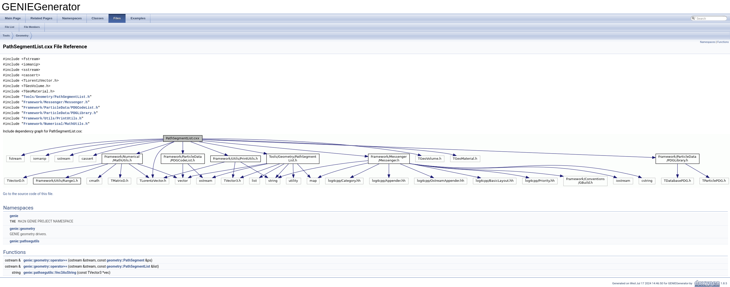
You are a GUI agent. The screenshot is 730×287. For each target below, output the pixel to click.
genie (14, 216)
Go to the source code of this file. (28, 194)
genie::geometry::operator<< (45, 260)
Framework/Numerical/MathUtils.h (55, 123)
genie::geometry (22, 228)
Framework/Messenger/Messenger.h (55, 102)
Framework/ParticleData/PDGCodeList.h (61, 107)
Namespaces (707, 42)
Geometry (22, 35)
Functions (723, 42)
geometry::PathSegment (125, 260)
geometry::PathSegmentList (128, 266)
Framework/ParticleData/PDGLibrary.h (60, 113)
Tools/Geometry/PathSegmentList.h (57, 96)
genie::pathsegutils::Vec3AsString (49, 272)
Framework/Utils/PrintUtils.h (52, 118)
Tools (6, 35)
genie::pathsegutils (24, 241)
